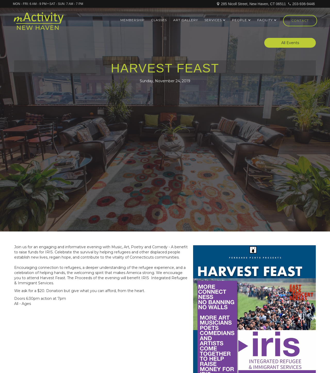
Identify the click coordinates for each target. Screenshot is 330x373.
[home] (38, 23)
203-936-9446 (303, 4)
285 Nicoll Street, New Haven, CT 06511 (253, 4)
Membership (132, 20)
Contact (300, 20)
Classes (159, 20)
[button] (215, 20)
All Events (290, 42)
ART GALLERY (185, 20)
